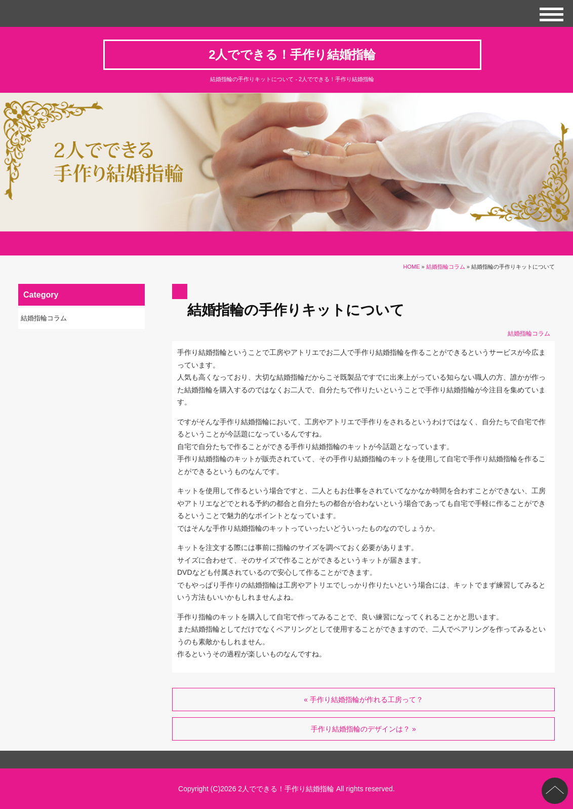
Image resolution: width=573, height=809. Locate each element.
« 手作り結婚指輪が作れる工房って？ (363, 699)
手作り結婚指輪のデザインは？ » (363, 729)
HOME (411, 267)
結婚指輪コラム (445, 267)
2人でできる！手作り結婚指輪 (292, 54)
